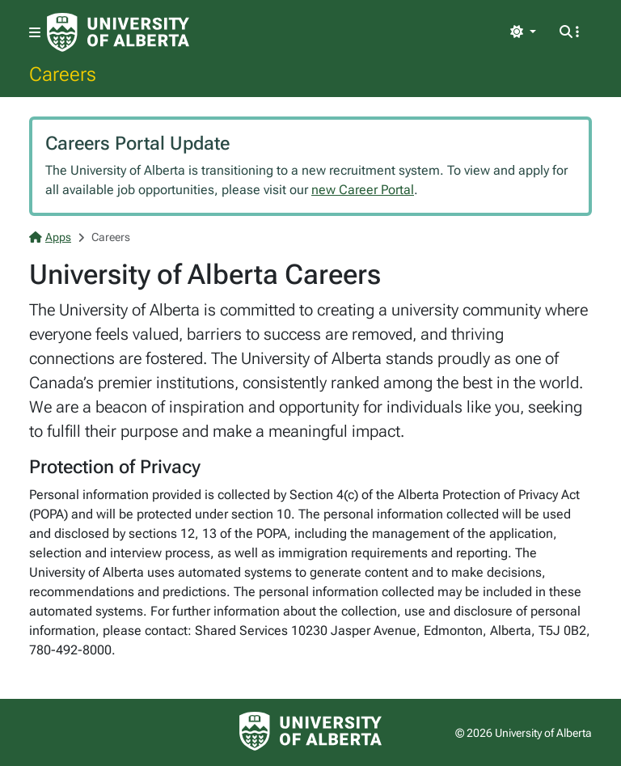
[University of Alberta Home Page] (118, 32)
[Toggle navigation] (34, 33)
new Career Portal (362, 189)
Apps (50, 237)
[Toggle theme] (523, 32)
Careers (62, 73)
